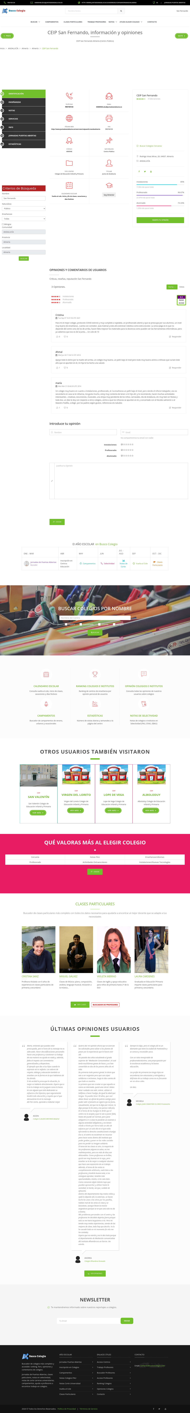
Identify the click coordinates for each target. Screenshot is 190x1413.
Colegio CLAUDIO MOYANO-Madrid (46, 1119)
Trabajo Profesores (96, 22)
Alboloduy (151, 795)
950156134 (9, 3)
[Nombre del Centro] (95, 618)
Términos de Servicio (89, 1409)
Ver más (38, 812)
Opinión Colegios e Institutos (144, 686)
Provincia (6, 237)
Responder (175, 336)
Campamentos (51, 22)
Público (70, 624)
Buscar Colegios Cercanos (151, 146)
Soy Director (109, 195)
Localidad (6, 247)
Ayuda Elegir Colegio (130, 22)
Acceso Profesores (105, 1378)
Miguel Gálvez (68, 976)
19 (132, 444)
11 (128, 444)
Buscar (34, 22)
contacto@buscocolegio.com (152, 1365)
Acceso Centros (103, 1362)
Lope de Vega (114, 795)
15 (130, 444)
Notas (112, 22)
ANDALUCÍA (145, 161)
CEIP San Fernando (147, 95)
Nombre (5, 193)
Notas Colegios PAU (67, 1378)
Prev (7, 35)
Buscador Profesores (106, 1372)
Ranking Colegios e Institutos (95, 686)
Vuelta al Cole (140, 563)
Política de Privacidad (67, 1409)
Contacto (152, 22)
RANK (181, 300)
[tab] (24, 94)
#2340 (181, 303)
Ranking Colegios (104, 1383)
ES (155, 3)
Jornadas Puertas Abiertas (174, 3)
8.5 (181, 297)
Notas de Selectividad (144, 715)
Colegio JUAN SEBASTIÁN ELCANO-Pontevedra (153, 1104)
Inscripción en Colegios (69, 1367)
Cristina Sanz (30, 976)
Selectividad (107, 563)
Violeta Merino (106, 976)
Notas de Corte (123, 563)
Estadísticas (95, 715)
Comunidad (7, 227)
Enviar (57, 522)
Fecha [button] (170, 287)
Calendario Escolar (46, 686)
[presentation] (69, 509)
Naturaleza (6, 204)
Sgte (181, 35)
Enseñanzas (7, 214)
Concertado (87, 624)
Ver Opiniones (95, 1273)
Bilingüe (7, 224)
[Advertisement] (95, 69)
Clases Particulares (73, 22)
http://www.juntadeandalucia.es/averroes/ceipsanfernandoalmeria (107, 3)
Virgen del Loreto (76, 795)
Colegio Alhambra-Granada (94, 1261)
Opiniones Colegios (105, 1389)
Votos (181, 287)
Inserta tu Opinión (160, 220)
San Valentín (38, 797)
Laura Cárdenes (145, 976)
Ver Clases (80, 1004)
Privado (103, 624)
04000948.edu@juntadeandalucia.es (46, 3)
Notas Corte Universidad (69, 1383)
